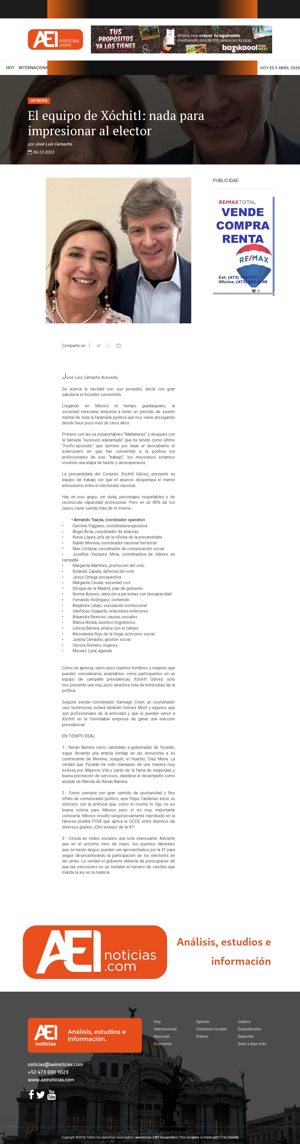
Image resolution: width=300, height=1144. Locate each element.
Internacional (34, 67)
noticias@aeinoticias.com (55, 1064)
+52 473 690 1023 (48, 1072)
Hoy (11, 67)
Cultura (244, 1022)
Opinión (39, 101)
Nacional (161, 1036)
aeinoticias (143, 1137)
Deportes (246, 1036)
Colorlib (233, 1137)
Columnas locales (211, 1029)
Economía (163, 1044)
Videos (202, 1036)
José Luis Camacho (53, 144)
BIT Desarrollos (166, 1137)
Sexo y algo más (252, 1044)
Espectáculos (249, 1029)
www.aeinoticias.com (51, 1079)
